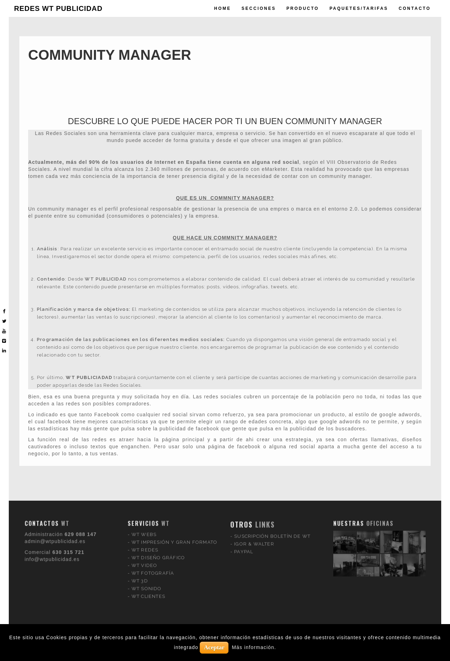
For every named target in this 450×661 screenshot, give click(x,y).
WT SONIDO (146, 539)
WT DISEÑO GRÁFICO (158, 508)
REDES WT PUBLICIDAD (58, 8)
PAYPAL (243, 502)
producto (303, 8)
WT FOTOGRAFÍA (152, 523)
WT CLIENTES (148, 547)
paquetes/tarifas (358, 8)
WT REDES (145, 500)
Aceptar (214, 647)
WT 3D (139, 531)
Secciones (259, 8)
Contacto (415, 8)
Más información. (254, 647)
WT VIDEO (144, 516)
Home (222, 8)
